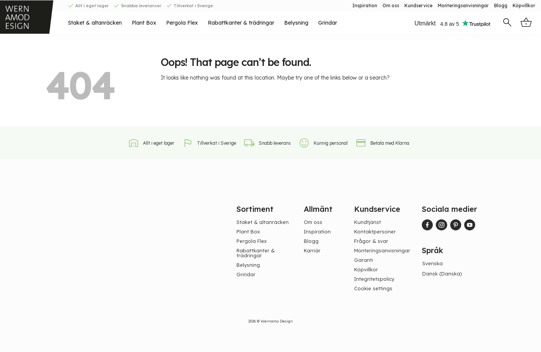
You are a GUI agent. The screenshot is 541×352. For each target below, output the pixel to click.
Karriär (312, 250)
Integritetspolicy (374, 279)
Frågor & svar (371, 241)
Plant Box (144, 22)
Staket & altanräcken (95, 22)
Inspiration (364, 5)
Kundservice (418, 5)
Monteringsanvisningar (463, 5)
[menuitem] (434, 263)
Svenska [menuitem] (432, 263)
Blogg (500, 5)
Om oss (390, 5)
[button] (507, 23)
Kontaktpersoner (375, 231)
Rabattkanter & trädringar (241, 22)
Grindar (327, 22)
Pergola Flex (182, 22)
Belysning (296, 22)
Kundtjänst (367, 222)
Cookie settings (373, 288)
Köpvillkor (524, 5)
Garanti (363, 260)
